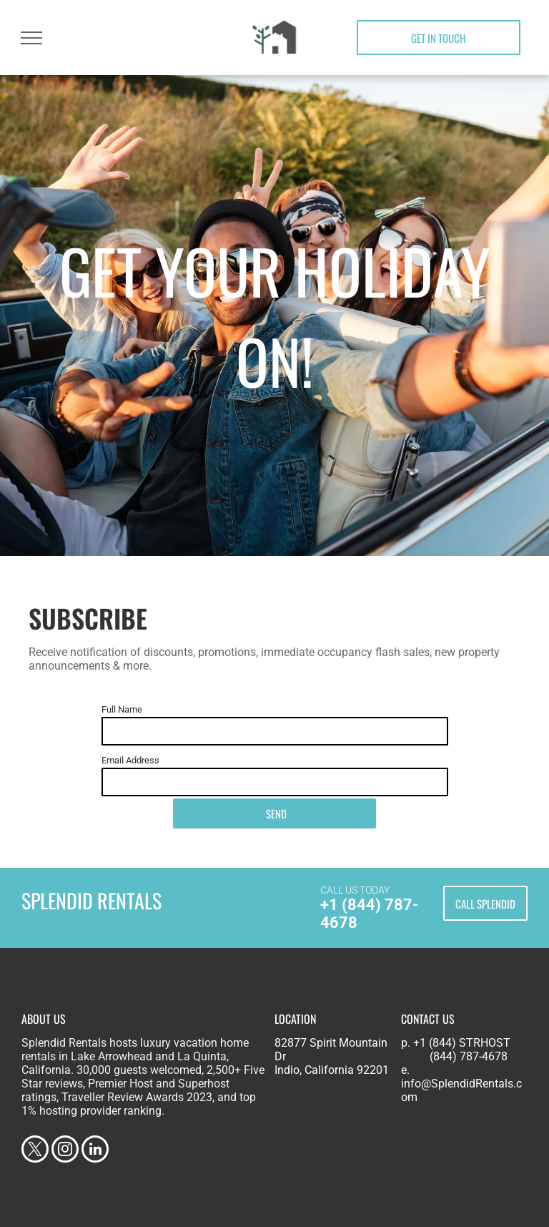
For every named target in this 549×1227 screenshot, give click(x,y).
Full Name (122, 709)
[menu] (31, 38)
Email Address (130, 760)
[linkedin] (95, 1150)
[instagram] (65, 1150)
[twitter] (35, 1150)
